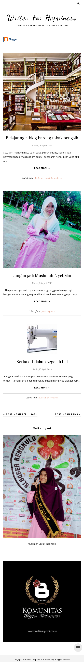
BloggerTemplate (63, 659)
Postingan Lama (66, 414)
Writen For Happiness (42, 17)
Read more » (42, 168)
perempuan (48, 311)
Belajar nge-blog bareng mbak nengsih (42, 137)
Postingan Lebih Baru (21, 414)
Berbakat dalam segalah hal (42, 361)
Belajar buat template (48, 178)
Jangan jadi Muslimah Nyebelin (42, 275)
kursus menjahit (48, 397)
